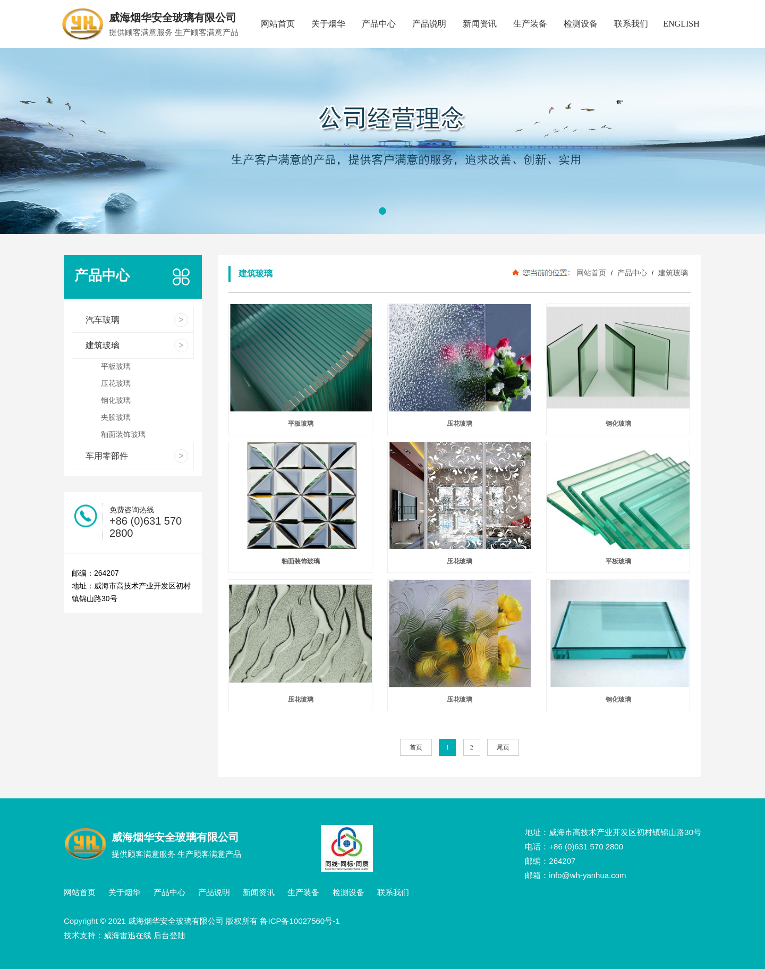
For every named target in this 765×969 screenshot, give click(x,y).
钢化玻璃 (618, 423)
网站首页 (278, 23)
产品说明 (429, 23)
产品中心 (379, 23)
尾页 (503, 747)
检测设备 (581, 23)
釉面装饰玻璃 (301, 561)
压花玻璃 (459, 423)
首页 (416, 747)
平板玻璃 (300, 423)
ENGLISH (681, 23)
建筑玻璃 (672, 272)
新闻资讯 (480, 23)
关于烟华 (328, 23)
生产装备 (530, 23)
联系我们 (631, 23)
